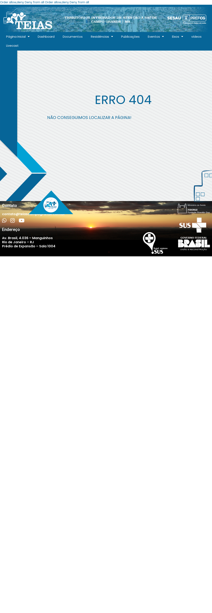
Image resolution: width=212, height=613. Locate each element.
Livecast (12, 45)
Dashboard (46, 36)
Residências (102, 36)
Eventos (156, 36)
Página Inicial (18, 36)
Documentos (73, 36)
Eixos (177, 36)
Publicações (130, 36)
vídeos (196, 36)
